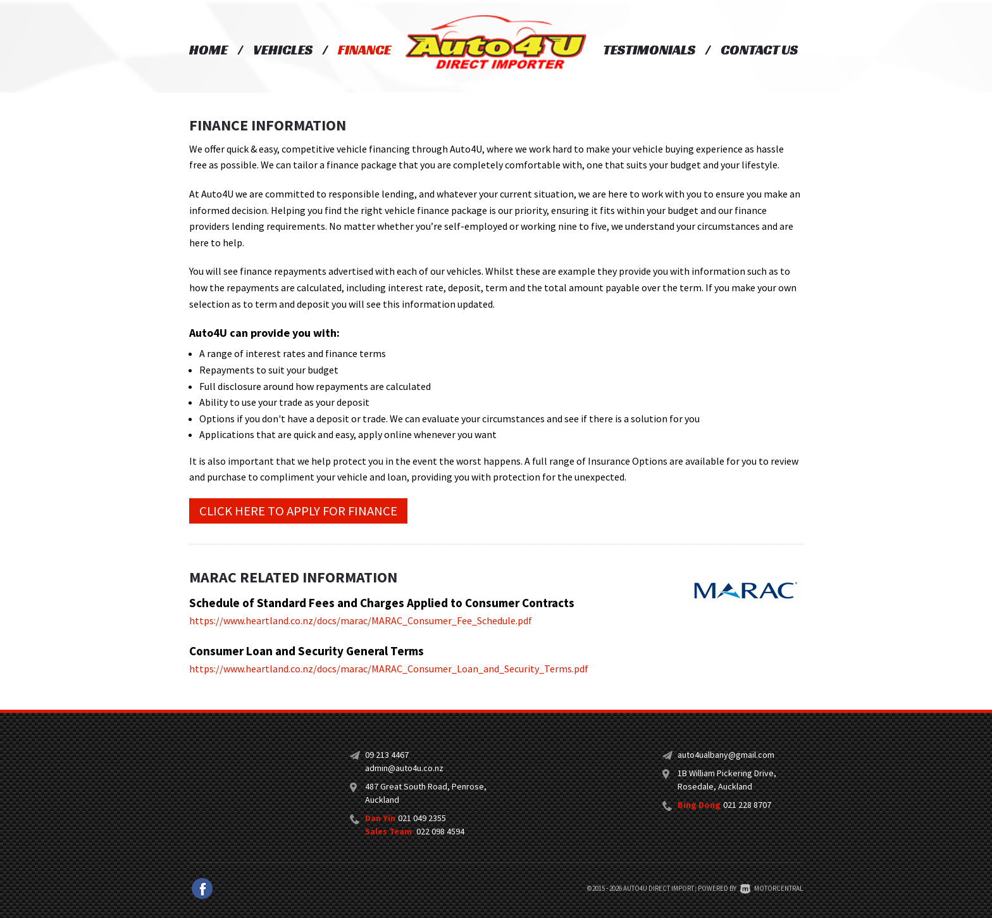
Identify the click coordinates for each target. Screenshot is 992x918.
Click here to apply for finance (298, 511)
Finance (364, 49)
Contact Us (759, 49)
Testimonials (649, 49)
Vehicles (283, 49)
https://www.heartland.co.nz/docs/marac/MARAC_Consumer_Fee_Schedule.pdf (360, 620)
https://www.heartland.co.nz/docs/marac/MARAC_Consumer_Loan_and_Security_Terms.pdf (388, 668)
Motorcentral (771, 888)
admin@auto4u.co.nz (404, 768)
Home (208, 49)
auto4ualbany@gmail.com (726, 754)
